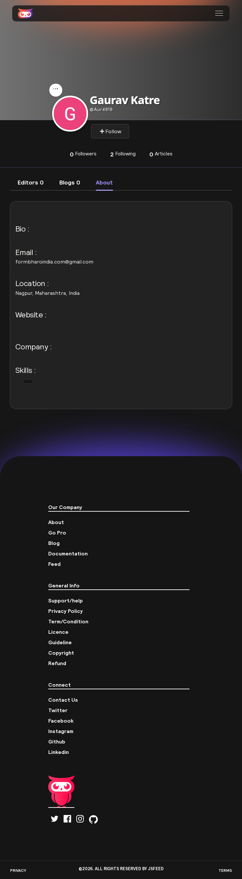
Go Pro (57, 532)
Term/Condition (68, 621)
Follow (110, 131)
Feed (54, 564)
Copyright (61, 653)
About (56, 522)
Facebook (61, 721)
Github (56, 741)
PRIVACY (18, 870)
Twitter (58, 710)
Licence (58, 632)
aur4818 (101, 109)
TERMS (225, 870)
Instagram (60, 731)
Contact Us (63, 700)
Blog (54, 543)
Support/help (65, 600)
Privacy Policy (65, 611)
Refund (57, 663)
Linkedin (58, 752)
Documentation (68, 553)
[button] (220, 13)
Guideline (60, 642)
